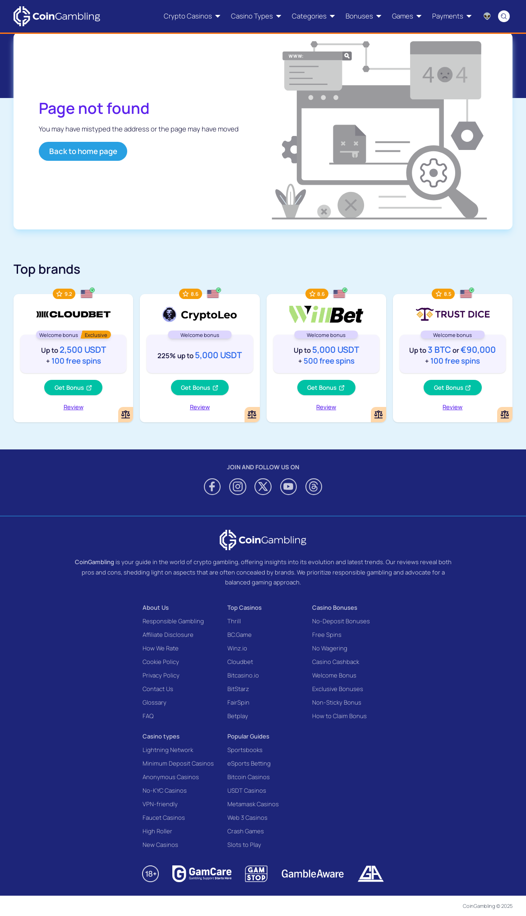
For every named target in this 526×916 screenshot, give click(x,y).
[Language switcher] (487, 16)
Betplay (237, 716)
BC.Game (239, 635)
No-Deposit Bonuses (341, 621)
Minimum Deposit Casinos (178, 763)
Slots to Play (244, 845)
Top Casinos (244, 607)
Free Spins (326, 635)
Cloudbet (240, 662)
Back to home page (83, 151)
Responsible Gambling (173, 621)
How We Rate (161, 648)
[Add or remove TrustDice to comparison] (504, 414)
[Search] (504, 16)
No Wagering (329, 648)
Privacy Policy (161, 675)
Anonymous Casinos (171, 777)
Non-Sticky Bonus (336, 702)
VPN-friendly (160, 804)
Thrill (234, 621)
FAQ (148, 716)
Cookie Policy (161, 662)
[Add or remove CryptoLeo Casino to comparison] (252, 414)
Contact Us (158, 689)
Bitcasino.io (243, 675)
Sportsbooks (245, 750)
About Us (156, 607)
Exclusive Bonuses (337, 689)
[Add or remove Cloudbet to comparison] (126, 414)
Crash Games (245, 831)
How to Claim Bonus (339, 716)
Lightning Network (168, 750)
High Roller (157, 831)
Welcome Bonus (334, 675)
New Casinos (160, 845)
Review (73, 407)
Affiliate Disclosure (168, 635)
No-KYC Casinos (165, 790)
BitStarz (238, 689)
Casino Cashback (335, 662)
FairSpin (238, 702)
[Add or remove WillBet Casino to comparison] (378, 414)
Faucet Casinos (164, 817)
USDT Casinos (246, 790)
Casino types (161, 736)
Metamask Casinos (253, 804)
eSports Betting (249, 763)
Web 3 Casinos (247, 817)
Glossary (154, 702)
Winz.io (237, 648)
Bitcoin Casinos (248, 777)
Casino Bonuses (334, 607)
